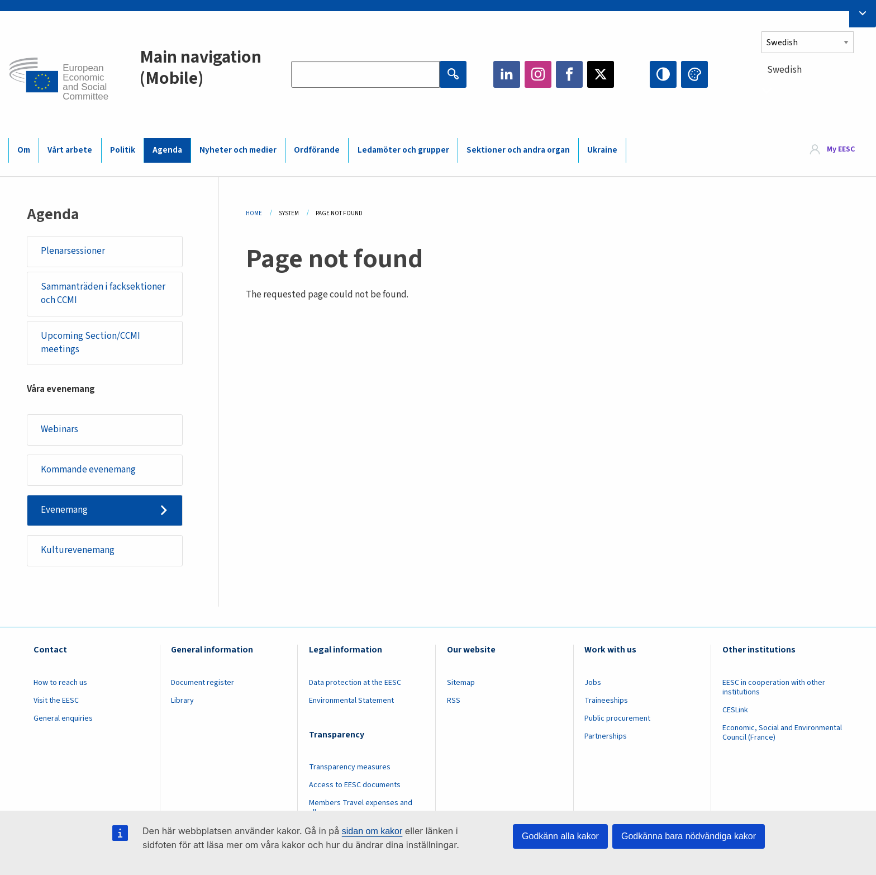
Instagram (538, 74)
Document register (202, 682)
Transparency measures (350, 767)
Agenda (167, 150)
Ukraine (602, 150)
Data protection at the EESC (355, 682)
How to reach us (60, 682)
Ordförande (317, 150)
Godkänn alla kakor (560, 836)
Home (254, 213)
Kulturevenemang (78, 550)
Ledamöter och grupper (403, 150)
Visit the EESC (56, 700)
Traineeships (606, 700)
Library (182, 700)
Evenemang (64, 510)
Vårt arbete (69, 150)
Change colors (694, 74)
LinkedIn (506, 74)
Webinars (59, 429)
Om (23, 150)
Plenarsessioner (73, 251)
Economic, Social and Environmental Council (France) (782, 732)
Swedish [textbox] (784, 70)
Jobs (592, 682)
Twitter (600, 74)
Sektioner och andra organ (518, 150)
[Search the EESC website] (365, 74)
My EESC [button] (841, 149)
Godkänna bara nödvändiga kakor (688, 836)
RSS (453, 700)
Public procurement (617, 718)
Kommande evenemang (88, 469)
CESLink (735, 710)
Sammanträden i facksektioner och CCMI (103, 293)
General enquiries (63, 718)
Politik (122, 150)
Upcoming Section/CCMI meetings (90, 342)
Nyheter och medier (238, 150)
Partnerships (605, 736)
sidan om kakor (372, 831)
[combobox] (814, 90)
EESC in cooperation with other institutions (773, 687)
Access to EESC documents (355, 785)
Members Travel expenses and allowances (360, 807)
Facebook (569, 74)
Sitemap (461, 682)
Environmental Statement (351, 700)
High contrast (663, 74)
